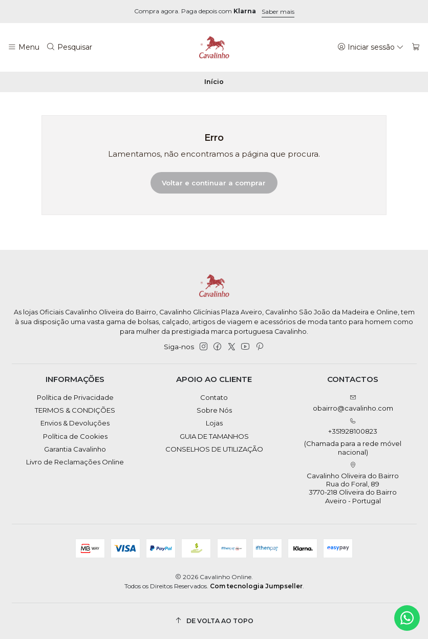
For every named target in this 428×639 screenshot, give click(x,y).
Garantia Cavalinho (75, 449)
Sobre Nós (214, 410)
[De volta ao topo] (214, 620)
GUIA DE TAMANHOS (214, 436)
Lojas (214, 423)
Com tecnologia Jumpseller (256, 586)
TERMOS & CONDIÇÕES (75, 410)
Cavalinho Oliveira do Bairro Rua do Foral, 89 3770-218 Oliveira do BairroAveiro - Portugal (353, 483)
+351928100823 (353, 437)
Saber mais (278, 11)
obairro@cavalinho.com (353, 403)
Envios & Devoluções (75, 423)
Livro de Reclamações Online (75, 462)
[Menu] (23, 47)
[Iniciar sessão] (371, 47)
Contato (214, 397)
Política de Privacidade (75, 397)
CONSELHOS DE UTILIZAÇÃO (214, 449)
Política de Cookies (75, 436)
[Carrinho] (416, 47)
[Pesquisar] (70, 47)
